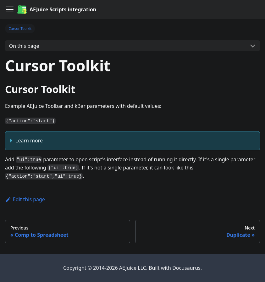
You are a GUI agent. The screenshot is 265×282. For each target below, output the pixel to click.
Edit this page (25, 199)
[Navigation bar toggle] (9, 9)
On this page (24, 45)
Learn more (29, 140)
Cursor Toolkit (19, 28)
